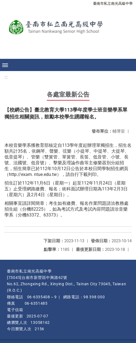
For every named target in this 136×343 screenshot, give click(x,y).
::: (6, 77)
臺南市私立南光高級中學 (113, 3)
